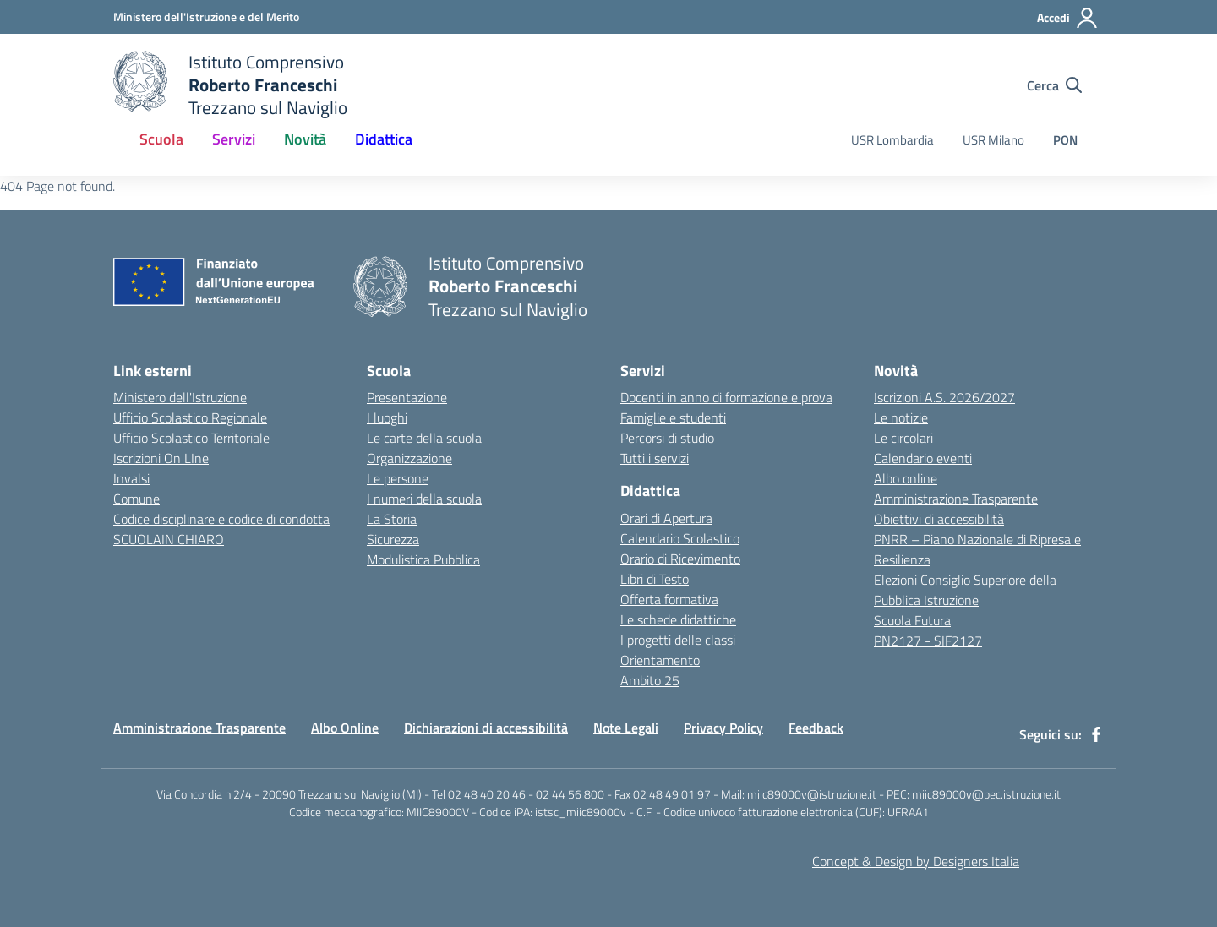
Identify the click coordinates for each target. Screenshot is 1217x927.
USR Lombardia (892, 140)
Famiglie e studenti (673, 417)
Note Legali (625, 727)
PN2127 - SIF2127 (928, 640)
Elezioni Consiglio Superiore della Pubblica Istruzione (965, 590)
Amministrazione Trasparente (956, 498)
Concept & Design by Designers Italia (915, 861)
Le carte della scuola (424, 438)
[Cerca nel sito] (1054, 85)
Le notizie (901, 417)
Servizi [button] (233, 139)
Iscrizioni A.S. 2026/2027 (944, 397)
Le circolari (903, 438)
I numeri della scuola (424, 498)
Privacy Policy (723, 727)
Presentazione (407, 397)
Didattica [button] (383, 139)
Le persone (397, 478)
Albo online (905, 478)
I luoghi (387, 417)
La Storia (392, 519)
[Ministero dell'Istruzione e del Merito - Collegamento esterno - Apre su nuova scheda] (206, 16)
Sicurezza (393, 539)
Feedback (816, 727)
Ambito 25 (649, 680)
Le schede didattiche (678, 619)
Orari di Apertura (666, 518)
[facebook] (1096, 734)
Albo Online (345, 727)
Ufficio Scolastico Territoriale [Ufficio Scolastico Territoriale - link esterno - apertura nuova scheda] (191, 438)
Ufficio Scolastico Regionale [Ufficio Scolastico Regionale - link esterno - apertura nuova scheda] (190, 417)
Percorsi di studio (667, 438)
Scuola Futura (912, 620)
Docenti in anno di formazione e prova (726, 397)
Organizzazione (409, 458)
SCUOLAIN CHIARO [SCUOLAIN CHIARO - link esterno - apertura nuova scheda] (168, 539)
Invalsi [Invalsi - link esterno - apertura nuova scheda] (131, 478)
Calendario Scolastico (679, 538)
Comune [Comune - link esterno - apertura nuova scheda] (136, 498)
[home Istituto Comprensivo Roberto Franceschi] (230, 85)
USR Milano (993, 140)
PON (1065, 140)
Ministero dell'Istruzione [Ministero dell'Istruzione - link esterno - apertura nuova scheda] (180, 397)
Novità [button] (305, 139)
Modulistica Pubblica (423, 559)
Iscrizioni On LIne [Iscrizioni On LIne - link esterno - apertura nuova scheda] (161, 458)
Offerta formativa (669, 599)
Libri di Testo (654, 579)
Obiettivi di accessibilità (939, 519)
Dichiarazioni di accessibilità (486, 727)
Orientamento (660, 660)
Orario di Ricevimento (680, 558)
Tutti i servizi (654, 458)
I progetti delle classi (677, 640)
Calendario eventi (923, 458)
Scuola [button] (161, 139)
